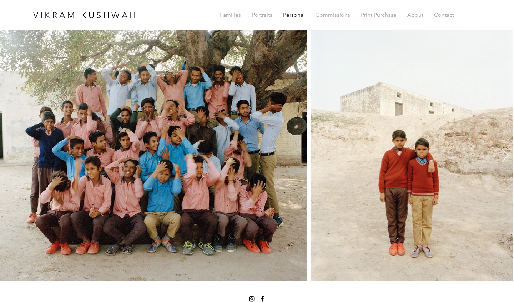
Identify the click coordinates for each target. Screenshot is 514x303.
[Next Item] (505, 156)
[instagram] (251, 298)
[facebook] (262, 298)
